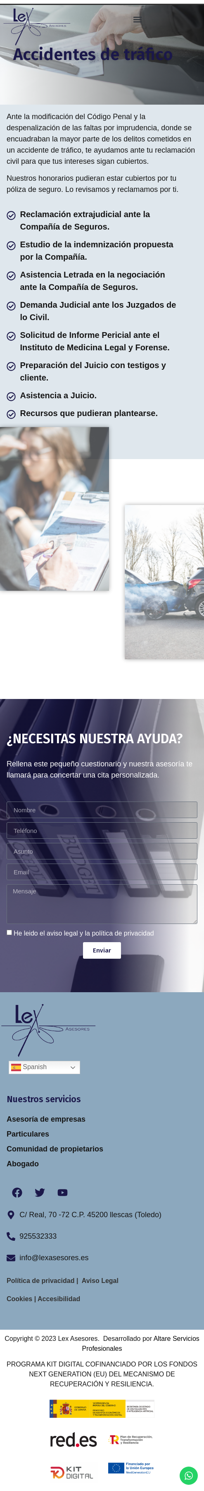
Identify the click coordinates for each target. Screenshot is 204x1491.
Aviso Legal (101, 1280)
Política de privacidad (41, 1280)
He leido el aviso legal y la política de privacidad (84, 933)
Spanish (29, 1067)
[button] (138, 19)
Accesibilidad (58, 1298)
